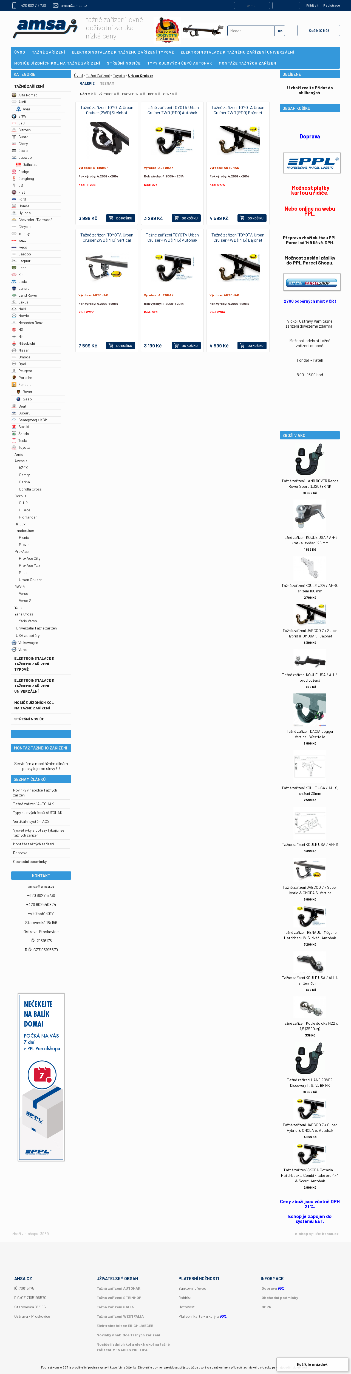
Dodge (20, 171)
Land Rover (24, 295)
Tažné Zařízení (29, 86)
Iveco (19, 247)
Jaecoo (21, 254)
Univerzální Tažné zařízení (37, 628)
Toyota (21, 447)
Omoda (21, 357)
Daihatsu (27, 164)
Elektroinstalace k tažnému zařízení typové (34, 663)
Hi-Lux (20, 524)
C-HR (23, 502)
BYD (18, 123)
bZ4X (23, 467)
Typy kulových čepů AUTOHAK (37, 812)
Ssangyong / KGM (29, 419)
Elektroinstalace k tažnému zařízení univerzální (34, 685)
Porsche (22, 377)
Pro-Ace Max (29, 565)
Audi (19, 101)
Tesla (19, 440)
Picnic (24, 537)
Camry (24, 474)
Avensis (21, 460)
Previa (24, 544)
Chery (20, 143)
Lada (19, 281)
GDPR (266, 1307)
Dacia (20, 150)
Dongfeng (23, 178)
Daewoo (22, 157)
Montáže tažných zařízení (33, 843)
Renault (21, 384)
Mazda (20, 315)
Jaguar (21, 260)
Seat (19, 406)
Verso (23, 593)
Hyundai (22, 212)
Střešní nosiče (29, 719)
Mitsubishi (23, 343)
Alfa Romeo (25, 95)
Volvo (19, 649)
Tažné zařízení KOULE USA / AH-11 (310, 844)
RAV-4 (20, 586)
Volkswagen (25, 642)
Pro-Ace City (29, 558)
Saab (24, 399)
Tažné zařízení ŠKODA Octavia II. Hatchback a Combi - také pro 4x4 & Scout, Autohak (310, 1175)
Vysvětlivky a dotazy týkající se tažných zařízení (38, 832)
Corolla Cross (30, 489)
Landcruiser (24, 530)
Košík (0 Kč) (319, 30)
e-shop (301, 1233)
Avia (23, 109)
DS (17, 185)
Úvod (78, 75)
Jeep (19, 267)
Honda (20, 206)
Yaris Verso (28, 620)
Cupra (20, 136)
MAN (19, 308)
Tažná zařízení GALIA (115, 1307)
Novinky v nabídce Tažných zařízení (128, 1335)
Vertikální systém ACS (31, 821)
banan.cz (330, 1233)
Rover (24, 391)
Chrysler (22, 226)
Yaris (18, 607)
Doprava (20, 852)
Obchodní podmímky (30, 861)
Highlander (28, 517)
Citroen (21, 129)
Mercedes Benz (27, 322)
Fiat (18, 192)
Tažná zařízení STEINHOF (119, 1297)
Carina (24, 482)
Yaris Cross (24, 614)
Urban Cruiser (30, 579)
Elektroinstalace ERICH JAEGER (125, 1325)
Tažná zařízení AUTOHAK (33, 803)
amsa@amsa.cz (74, 5)
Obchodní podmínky (280, 1297)
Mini (18, 336)
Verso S (25, 600)
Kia (18, 274)
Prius (23, 572)
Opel (19, 363)
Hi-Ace (24, 510)
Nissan (21, 350)
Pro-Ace (22, 551)
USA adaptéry (27, 635)
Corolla (21, 496)
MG (17, 329)
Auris (19, 454)
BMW (19, 116)
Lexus (20, 302)
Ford (19, 199)
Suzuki (20, 426)
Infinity (21, 233)
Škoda (20, 433)
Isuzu (19, 240)
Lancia (21, 288)
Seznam (107, 83)
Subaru (21, 413)
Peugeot (22, 370)
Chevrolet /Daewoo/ (32, 219)
